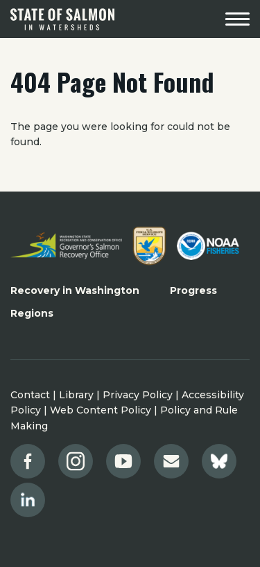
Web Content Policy (100, 410)
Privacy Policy (138, 395)
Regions (31, 313)
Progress (193, 290)
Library (76, 395)
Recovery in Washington (74, 290)
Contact (30, 395)
